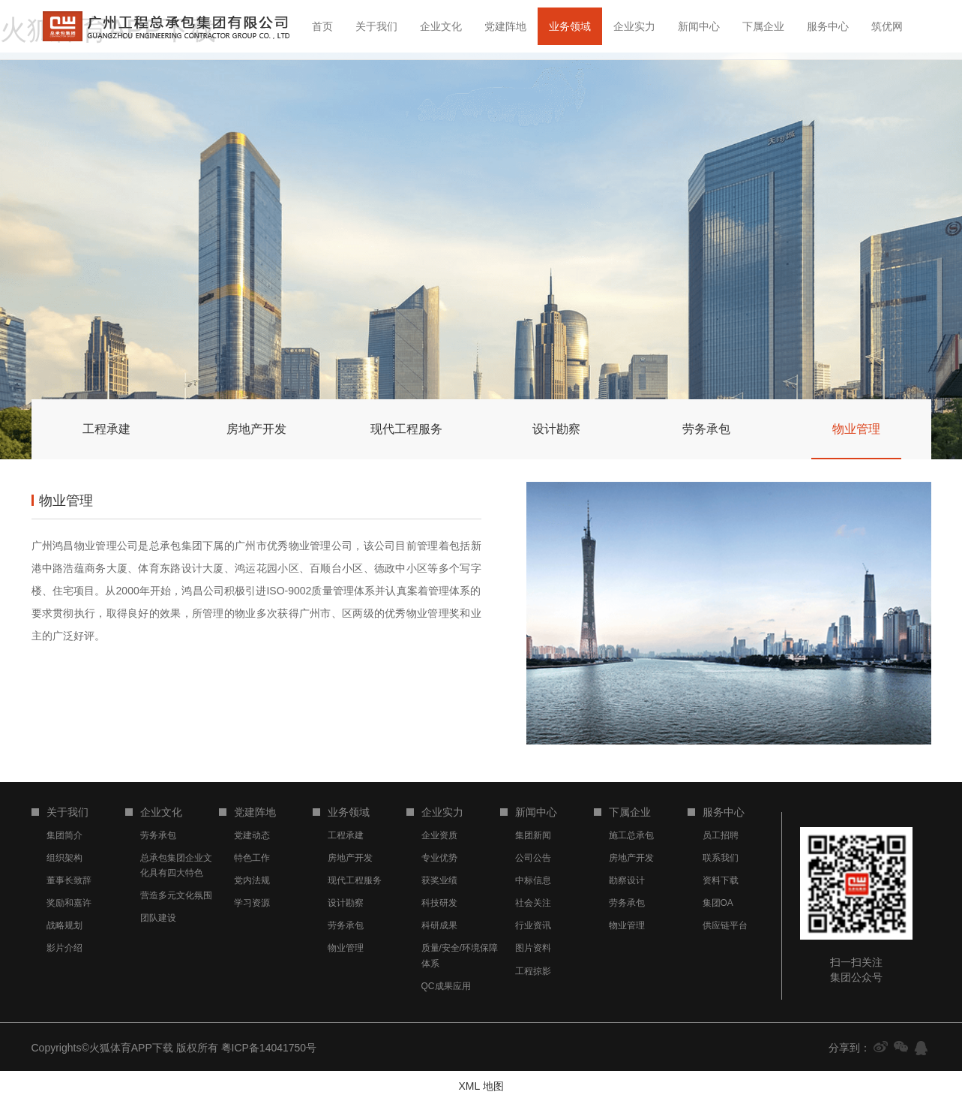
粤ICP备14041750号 (269, 1048)
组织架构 (64, 858)
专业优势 (439, 858)
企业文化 (441, 26)
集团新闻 (533, 835)
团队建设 (158, 918)
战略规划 (64, 925)
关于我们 (376, 26)
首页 (322, 26)
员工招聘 (721, 835)
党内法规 (252, 880)
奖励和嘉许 (68, 903)
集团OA (718, 903)
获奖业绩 (439, 880)
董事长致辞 (68, 880)
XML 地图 (480, 1086)
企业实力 (634, 26)
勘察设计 (627, 880)
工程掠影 (533, 971)
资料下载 (721, 880)
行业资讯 (533, 925)
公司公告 (533, 858)
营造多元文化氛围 (176, 895)
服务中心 (828, 26)
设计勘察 (346, 903)
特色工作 (252, 858)
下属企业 (763, 26)
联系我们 (721, 858)
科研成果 (439, 925)
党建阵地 (505, 26)
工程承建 (346, 835)
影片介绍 (64, 948)
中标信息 (533, 880)
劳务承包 (158, 835)
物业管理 (346, 948)
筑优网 (887, 26)
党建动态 (252, 835)
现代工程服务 (355, 880)
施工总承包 (631, 835)
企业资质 (439, 835)
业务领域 (570, 26)
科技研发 (439, 903)
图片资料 (533, 948)
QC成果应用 (446, 986)
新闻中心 (699, 26)
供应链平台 (725, 925)
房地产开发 (350, 858)
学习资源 (252, 903)
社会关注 (533, 903)
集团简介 (64, 835)
